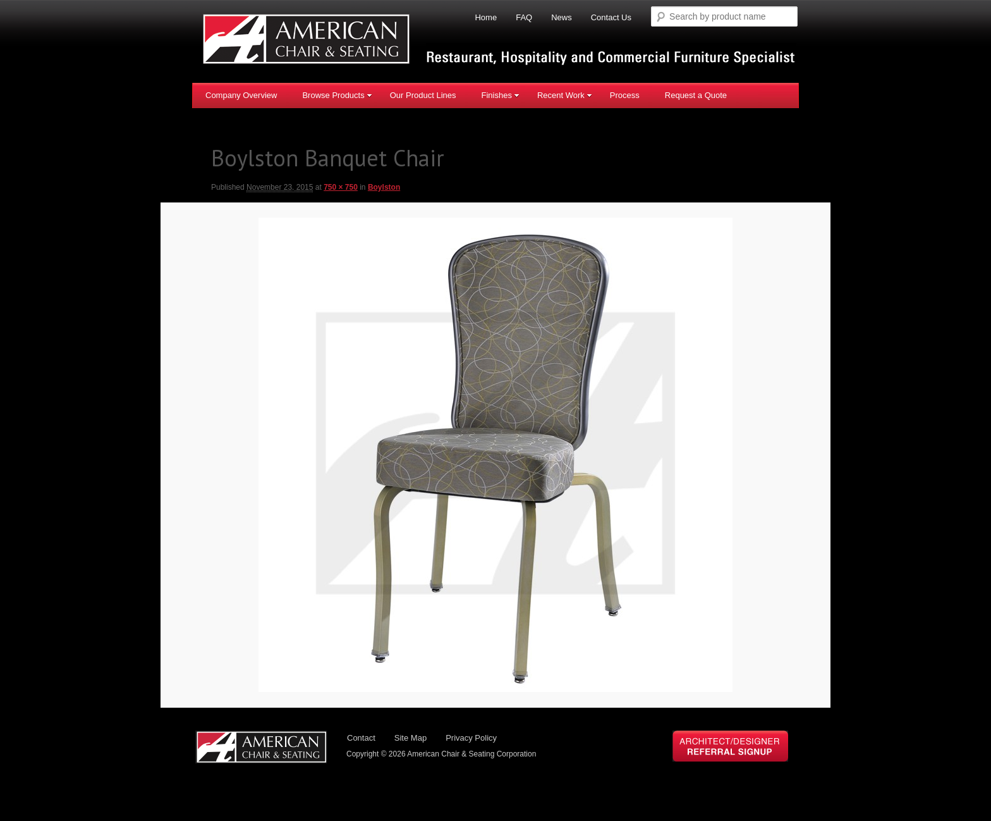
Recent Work (564, 94)
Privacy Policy (471, 739)
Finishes (500, 94)
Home (486, 17)
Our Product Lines (423, 94)
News (561, 17)
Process (625, 94)
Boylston (384, 187)
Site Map (410, 739)
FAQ (524, 17)
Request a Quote (696, 94)
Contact (361, 739)
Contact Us (611, 17)
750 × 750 (341, 187)
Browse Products (337, 94)
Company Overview (241, 94)
